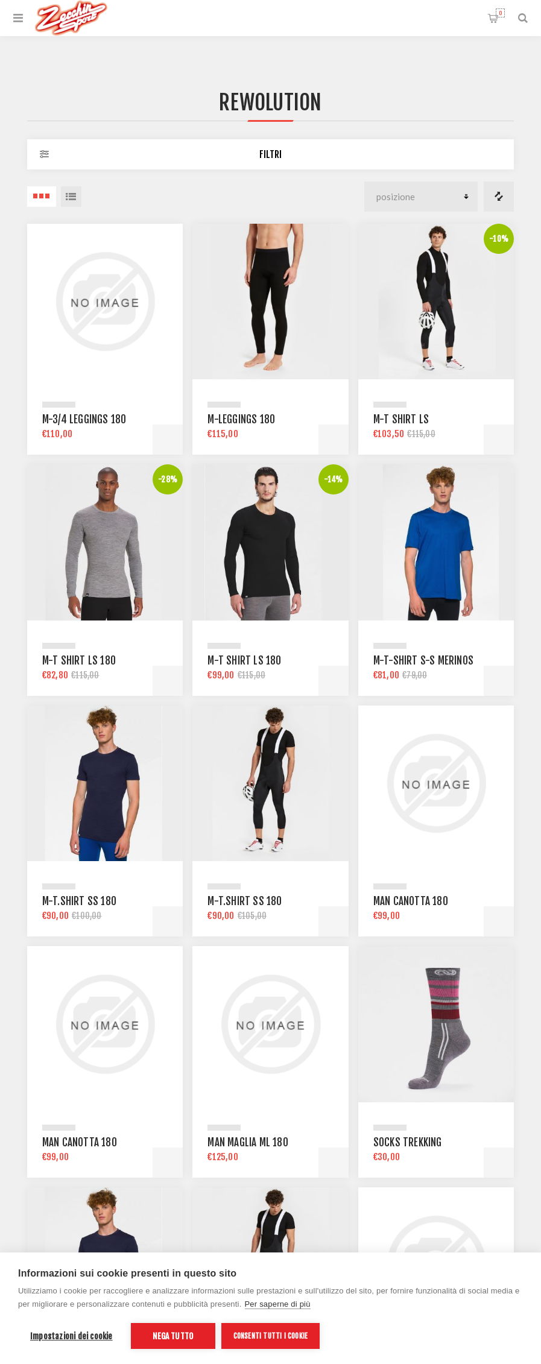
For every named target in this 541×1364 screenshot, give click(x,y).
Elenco (71, 196)
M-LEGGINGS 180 (241, 419)
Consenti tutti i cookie (270, 1335)
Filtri (270, 154)
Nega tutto (173, 1336)
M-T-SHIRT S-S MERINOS (423, 660)
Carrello (500, 12)
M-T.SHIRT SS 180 (79, 901)
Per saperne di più (278, 1304)
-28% (167, 479)
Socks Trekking (407, 1142)
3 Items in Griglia (41, 196)
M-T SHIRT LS (401, 419)
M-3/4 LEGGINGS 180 (84, 419)
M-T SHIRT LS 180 (79, 660)
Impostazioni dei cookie (71, 1336)
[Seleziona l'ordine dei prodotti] (421, 197)
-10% (498, 239)
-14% (333, 479)
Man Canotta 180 (410, 901)
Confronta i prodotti (499, 197)
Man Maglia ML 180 (247, 1142)
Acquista (168, 440)
